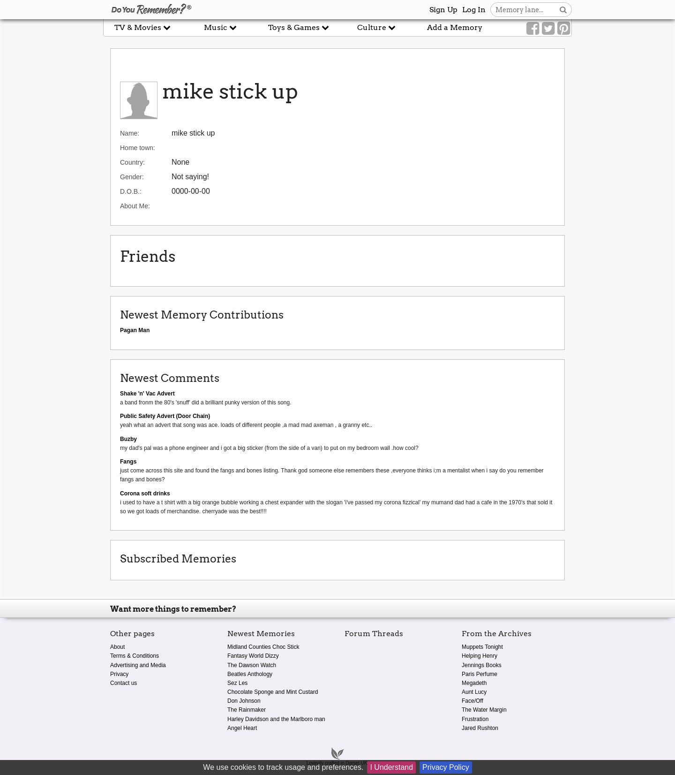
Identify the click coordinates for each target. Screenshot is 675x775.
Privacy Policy (445, 767)
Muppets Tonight (482, 647)
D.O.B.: (131, 191)
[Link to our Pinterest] (563, 28)
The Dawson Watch (251, 665)
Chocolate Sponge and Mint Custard (272, 692)
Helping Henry (479, 656)
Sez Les (237, 683)
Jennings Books (482, 665)
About (117, 647)
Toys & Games (298, 27)
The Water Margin (484, 710)
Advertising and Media (138, 665)
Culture (376, 27)
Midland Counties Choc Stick (263, 647)
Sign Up (443, 9)
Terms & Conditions (134, 656)
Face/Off (472, 701)
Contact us (123, 683)
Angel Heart (242, 728)
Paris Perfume (479, 674)
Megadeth (474, 683)
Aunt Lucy (474, 692)
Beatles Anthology (249, 674)
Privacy (119, 674)
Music (220, 27)
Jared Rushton (480, 728)
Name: (129, 133)
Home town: (137, 148)
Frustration (475, 719)
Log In (474, 9)
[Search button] (563, 9)
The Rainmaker (246, 710)
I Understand (391, 767)
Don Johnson (244, 701)
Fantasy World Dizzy (253, 656)
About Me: (135, 206)
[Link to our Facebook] (532, 28)
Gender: (132, 177)
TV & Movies (142, 27)
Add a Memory (454, 27)
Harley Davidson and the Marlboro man (276, 719)
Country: (132, 162)
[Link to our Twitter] (548, 28)
